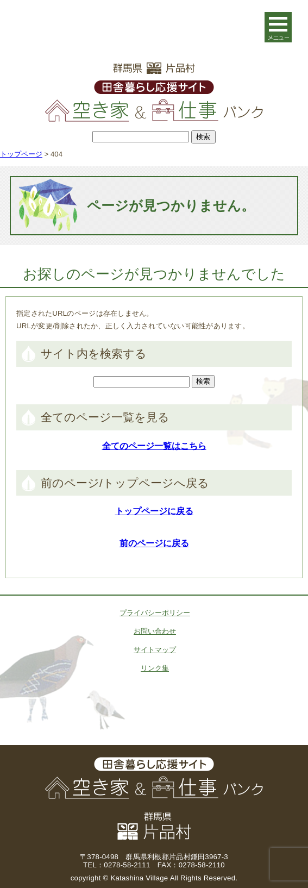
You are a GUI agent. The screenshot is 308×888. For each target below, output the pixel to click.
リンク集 (155, 668)
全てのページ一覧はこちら (154, 446)
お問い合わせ (155, 631)
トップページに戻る (154, 511)
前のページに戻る (154, 543)
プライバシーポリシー (155, 613)
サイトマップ (155, 650)
